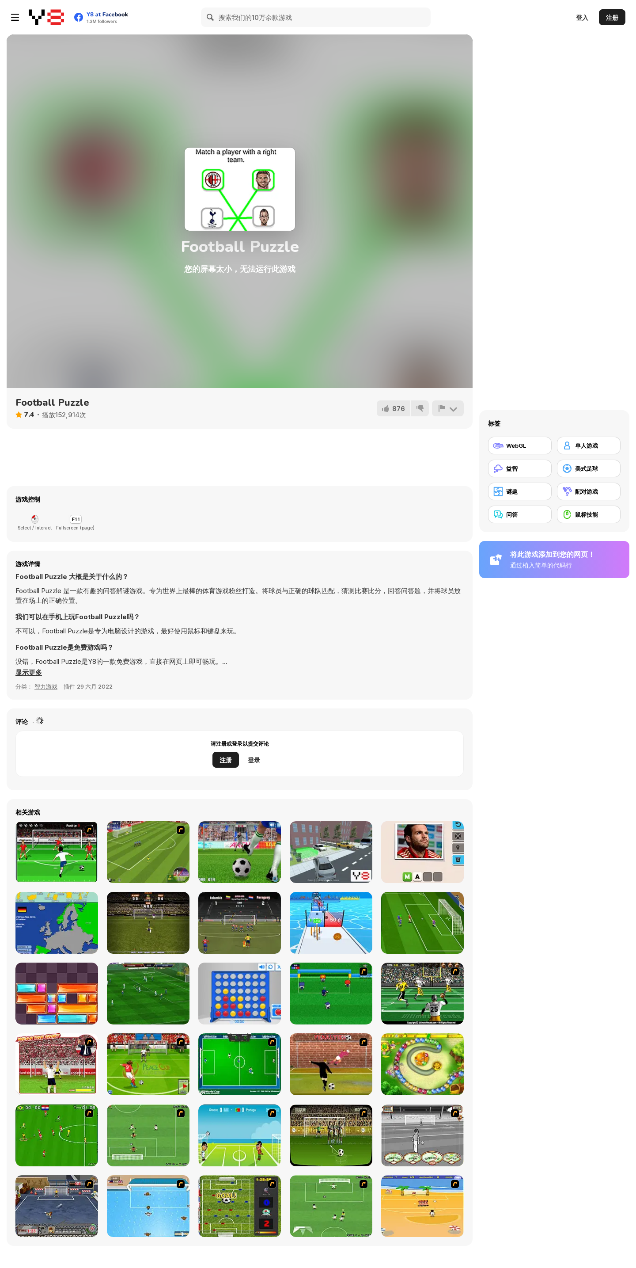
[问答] (520, 514)
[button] (28, 673)
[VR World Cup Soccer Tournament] (239, 1064)
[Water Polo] (148, 1206)
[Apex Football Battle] (148, 993)
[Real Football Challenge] (422, 923)
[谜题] (520, 491)
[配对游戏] (589, 491)
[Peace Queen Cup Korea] (148, 1064)
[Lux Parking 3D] (331, 852)
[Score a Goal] (56, 852)
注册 (612, 17)
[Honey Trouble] (422, 1064)
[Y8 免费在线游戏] (46, 17)
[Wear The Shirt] (56, 1064)
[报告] (448, 408)
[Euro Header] (239, 1135)
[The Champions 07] (148, 1135)
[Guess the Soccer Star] (422, 852)
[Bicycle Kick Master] (148, 923)
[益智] (520, 468)
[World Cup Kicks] (148, 852)
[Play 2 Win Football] (331, 1135)
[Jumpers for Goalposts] (331, 1064)
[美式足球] (589, 468)
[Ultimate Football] (422, 993)
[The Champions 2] (331, 1206)
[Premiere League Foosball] (239, 1206)
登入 (582, 17)
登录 (254, 760)
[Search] (210, 17)
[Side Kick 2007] (56, 1135)
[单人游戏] (589, 445)
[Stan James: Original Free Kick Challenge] (422, 1135)
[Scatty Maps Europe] (56, 923)
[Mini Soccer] (331, 993)
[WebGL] (520, 445)
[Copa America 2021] (239, 923)
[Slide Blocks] (56, 993)
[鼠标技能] (589, 514)
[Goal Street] (56, 1206)
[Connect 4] (239, 993)
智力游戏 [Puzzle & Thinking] (45, 686)
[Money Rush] (331, 923)
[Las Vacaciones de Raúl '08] (422, 1206)
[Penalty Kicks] (239, 852)
